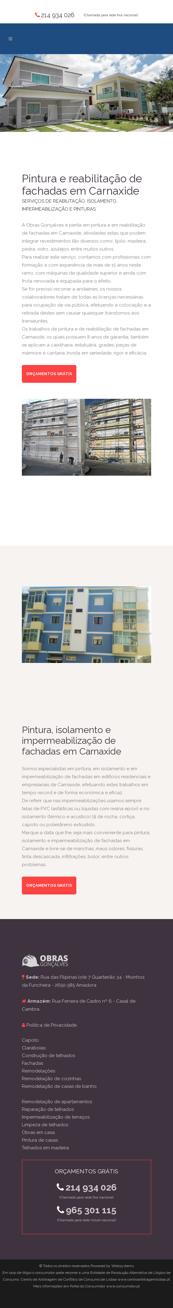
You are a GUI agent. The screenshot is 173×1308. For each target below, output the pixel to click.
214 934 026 (57, 15)
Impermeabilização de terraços (56, 1117)
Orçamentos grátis (49, 373)
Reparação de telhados (48, 1109)
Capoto (30, 1040)
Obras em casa (38, 1132)
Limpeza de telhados (45, 1125)
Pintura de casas (40, 1140)
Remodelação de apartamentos (57, 1101)
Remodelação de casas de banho (59, 1086)
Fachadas (32, 1063)
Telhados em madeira (45, 1148)
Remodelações (38, 1071)
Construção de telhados (48, 1055)
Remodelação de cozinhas (51, 1078)
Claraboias (34, 1048)
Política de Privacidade (51, 1025)
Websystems (122, 1266)
